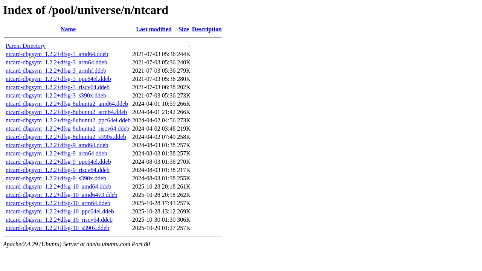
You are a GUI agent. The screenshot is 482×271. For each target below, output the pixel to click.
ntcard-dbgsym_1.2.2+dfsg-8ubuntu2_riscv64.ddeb (68, 128)
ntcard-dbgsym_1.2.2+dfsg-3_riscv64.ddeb (58, 87)
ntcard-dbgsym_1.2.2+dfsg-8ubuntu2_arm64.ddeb (66, 112)
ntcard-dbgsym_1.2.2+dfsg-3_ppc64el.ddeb (58, 79)
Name (68, 29)
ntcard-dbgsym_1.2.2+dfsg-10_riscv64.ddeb (59, 219)
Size (183, 29)
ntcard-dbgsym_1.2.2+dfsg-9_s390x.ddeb (56, 178)
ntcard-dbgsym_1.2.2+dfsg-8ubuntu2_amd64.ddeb (67, 103)
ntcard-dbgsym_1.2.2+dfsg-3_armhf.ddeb (56, 70)
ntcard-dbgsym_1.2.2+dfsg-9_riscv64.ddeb (58, 170)
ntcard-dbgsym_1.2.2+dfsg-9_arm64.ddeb (56, 153)
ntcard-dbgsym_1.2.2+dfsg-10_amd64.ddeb (58, 186)
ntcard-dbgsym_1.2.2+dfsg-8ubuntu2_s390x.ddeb (66, 137)
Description (207, 29)
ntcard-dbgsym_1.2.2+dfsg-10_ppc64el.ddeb (60, 211)
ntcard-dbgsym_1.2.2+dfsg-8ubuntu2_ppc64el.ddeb (68, 120)
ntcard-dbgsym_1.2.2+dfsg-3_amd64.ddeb (57, 54)
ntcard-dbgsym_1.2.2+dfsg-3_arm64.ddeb (56, 62)
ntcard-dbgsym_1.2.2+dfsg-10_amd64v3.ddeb (61, 195)
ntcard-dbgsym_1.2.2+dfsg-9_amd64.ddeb (57, 145)
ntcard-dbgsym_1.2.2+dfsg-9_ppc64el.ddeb (58, 161)
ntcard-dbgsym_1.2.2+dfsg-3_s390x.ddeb (56, 95)
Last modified (154, 29)
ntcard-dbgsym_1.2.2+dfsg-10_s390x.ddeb (57, 228)
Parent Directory (26, 46)
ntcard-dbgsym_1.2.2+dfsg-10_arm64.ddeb (58, 203)
